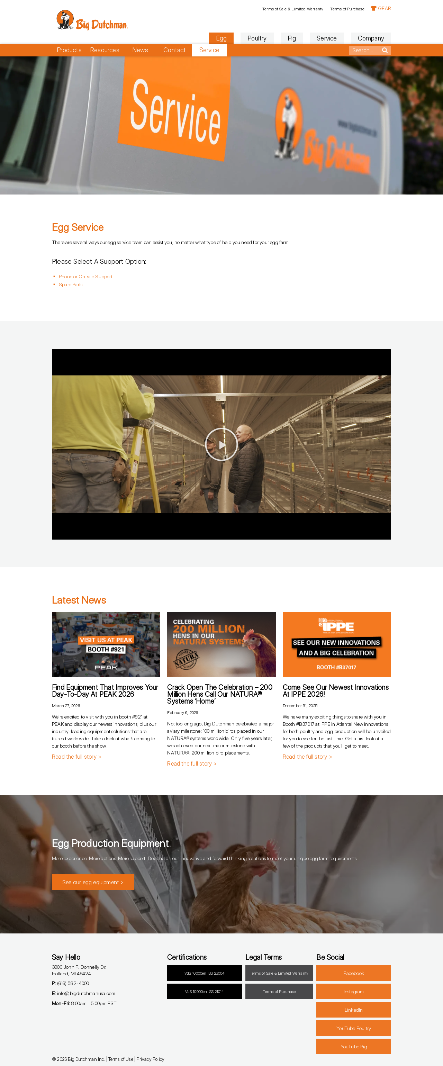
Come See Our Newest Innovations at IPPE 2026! (336, 690)
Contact (174, 50)
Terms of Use (120, 1059)
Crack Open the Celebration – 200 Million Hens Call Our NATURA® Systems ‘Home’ (219, 694)
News (140, 50)
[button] (221, 444)
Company (371, 38)
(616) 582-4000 (70, 983)
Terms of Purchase (347, 8)
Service (327, 38)
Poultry (256, 38)
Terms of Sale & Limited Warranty (292, 8)
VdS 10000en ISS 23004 (204, 973)
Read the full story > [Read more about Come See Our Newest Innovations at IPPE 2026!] (307, 756)
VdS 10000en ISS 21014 (204, 991)
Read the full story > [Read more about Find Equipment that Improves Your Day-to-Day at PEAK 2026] (76, 756)
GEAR (381, 8)
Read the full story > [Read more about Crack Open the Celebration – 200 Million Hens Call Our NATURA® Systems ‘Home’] (192, 763)
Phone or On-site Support (85, 276)
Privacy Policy (150, 1059)
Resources (104, 50)
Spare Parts (70, 284)
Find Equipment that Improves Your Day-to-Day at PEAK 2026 (105, 690)
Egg (221, 38)
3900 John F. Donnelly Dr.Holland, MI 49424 (79, 970)
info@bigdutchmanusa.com (83, 993)
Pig (292, 38)
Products (69, 50)
